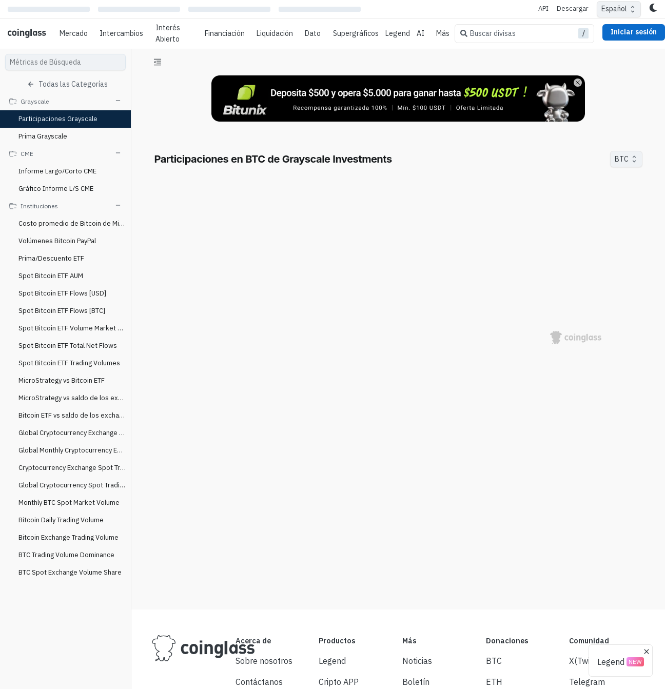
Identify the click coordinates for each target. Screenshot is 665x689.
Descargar (573, 8)
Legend (397, 33)
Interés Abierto (167, 33)
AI (420, 33)
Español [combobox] (614, 8)
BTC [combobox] (622, 159)
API (543, 8)
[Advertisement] (398, 563)
